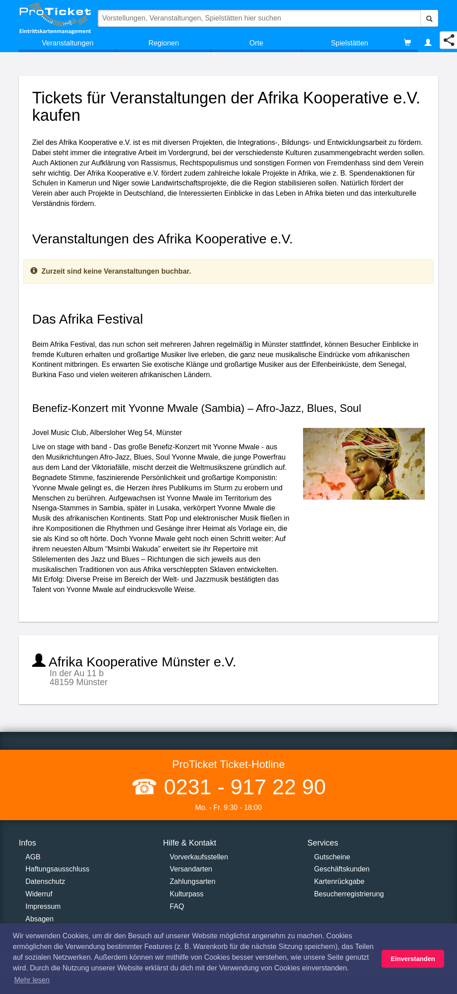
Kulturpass (187, 894)
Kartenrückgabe (339, 881)
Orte (256, 43)
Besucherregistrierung (349, 894)
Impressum (43, 906)
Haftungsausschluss (57, 869)
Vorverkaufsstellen (199, 857)
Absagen (39, 919)
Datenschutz (45, 881)
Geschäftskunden (342, 869)
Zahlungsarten (192, 881)
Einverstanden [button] (413, 958)
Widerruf (38, 894)
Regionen (163, 43)
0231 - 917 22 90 (242, 787)
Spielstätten (349, 43)
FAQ (177, 906)
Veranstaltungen (68, 43)
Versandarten (191, 869)
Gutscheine (332, 857)
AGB (33, 857)
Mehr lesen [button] (32, 980)
